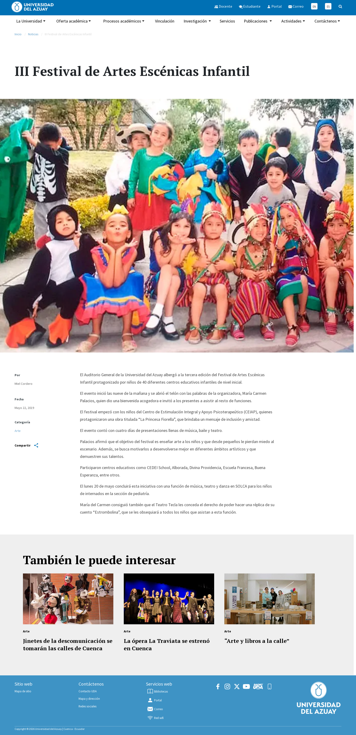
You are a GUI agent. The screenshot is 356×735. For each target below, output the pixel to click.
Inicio (18, 34)
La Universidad (29, 21)
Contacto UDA (88, 691)
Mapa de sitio (23, 691)
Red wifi (155, 718)
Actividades (291, 21)
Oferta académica (72, 21)
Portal (154, 700)
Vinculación (164, 21)
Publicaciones (256, 21)
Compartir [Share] (26, 445)
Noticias (33, 34)
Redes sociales (87, 706)
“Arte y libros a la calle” (256, 640)
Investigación (196, 21)
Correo (155, 709)
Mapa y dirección (89, 698)
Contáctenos (326, 21)
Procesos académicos (122, 21)
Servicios (227, 21)
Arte (18, 431)
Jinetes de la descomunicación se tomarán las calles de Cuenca (67, 644)
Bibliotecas (157, 691)
